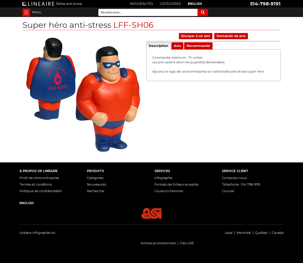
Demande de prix (231, 36)
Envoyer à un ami (195, 36)
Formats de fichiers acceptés (176, 184)
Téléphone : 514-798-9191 (241, 184)
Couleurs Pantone (168, 191)
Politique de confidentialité (41, 191)
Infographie (163, 178)
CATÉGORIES (170, 4)
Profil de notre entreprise (39, 178)
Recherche (95, 191)
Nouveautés (96, 184)
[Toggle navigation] (26, 12)
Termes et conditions (36, 184)
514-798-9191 (265, 4)
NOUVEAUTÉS (141, 4)
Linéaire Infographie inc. (38, 233)
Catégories (95, 178)
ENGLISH (195, 4)
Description (158, 46)
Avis (177, 46)
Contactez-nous (234, 178)
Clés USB (187, 243)
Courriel (228, 191)
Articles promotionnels (158, 243)
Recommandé (198, 46)
